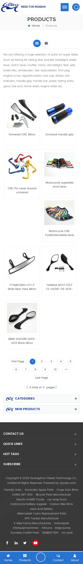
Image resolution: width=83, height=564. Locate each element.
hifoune (47, 528)
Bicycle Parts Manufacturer (53, 495)
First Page (18, 361)
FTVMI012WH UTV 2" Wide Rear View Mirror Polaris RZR (22, 287)
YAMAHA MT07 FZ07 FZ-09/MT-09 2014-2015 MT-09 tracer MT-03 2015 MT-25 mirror (59, 287)
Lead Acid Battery (41, 509)
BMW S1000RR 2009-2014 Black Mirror (22, 341)
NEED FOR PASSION (33, 6)
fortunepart (61, 523)
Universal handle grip (59, 135)
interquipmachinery (26, 528)
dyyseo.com (68, 483)
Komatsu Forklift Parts (25, 533)
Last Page (41, 378)
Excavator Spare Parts (39, 490)
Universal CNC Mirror (22, 135)
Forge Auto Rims (67, 490)
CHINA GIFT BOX (22, 495)
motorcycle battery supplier (28, 504)
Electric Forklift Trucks (30, 500)
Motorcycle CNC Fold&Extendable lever (59, 233)
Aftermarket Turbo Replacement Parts (41, 514)
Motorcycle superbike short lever (59, 185)
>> (66, 370)
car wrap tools (56, 500)
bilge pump (62, 528)
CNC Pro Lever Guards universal (22, 191)
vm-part (67, 533)
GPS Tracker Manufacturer (42, 518)
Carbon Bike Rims (61, 504)
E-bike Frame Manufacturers (32, 523)
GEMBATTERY (50, 533)
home (34, 26)
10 (55, 370)
